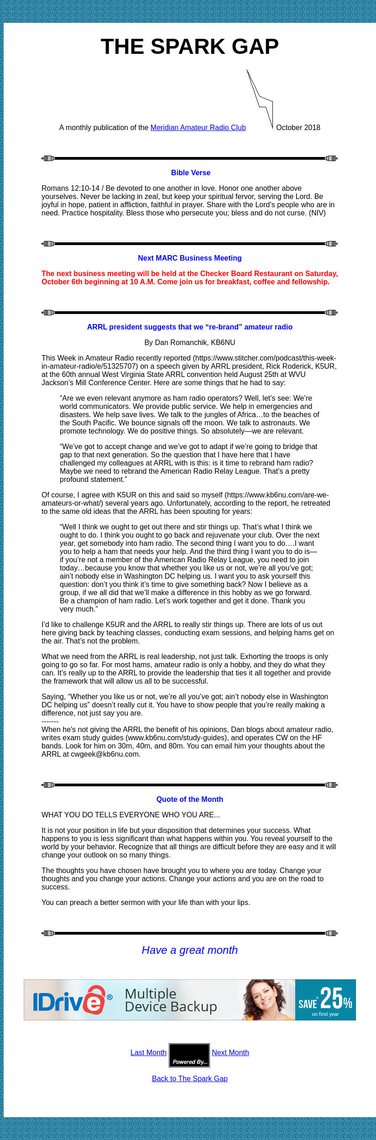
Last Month (149, 1052)
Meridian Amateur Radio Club (198, 127)
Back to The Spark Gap (190, 1078)
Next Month (230, 1052)
